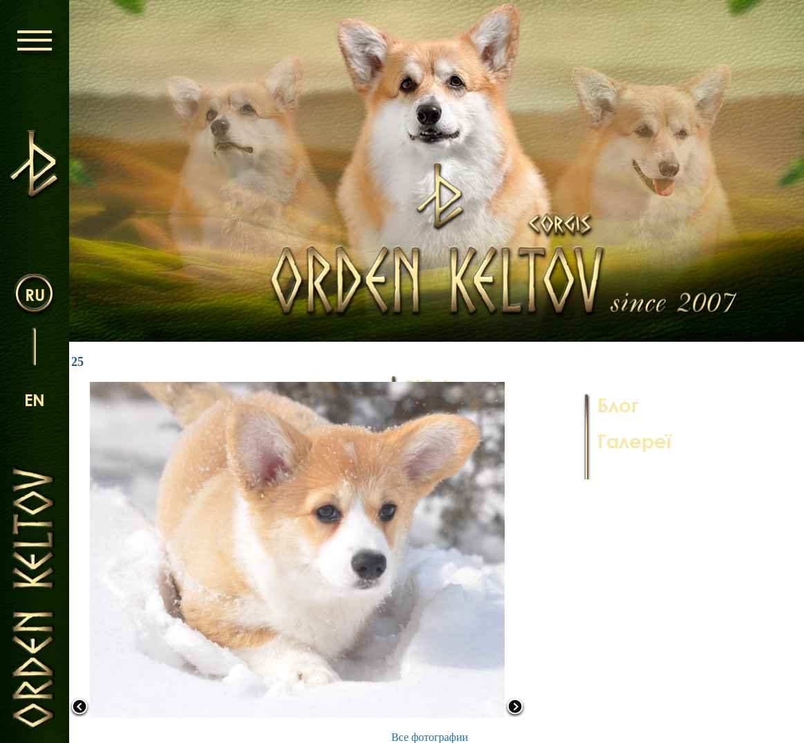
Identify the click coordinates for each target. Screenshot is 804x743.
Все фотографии (429, 737)
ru (35, 294)
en (34, 399)
